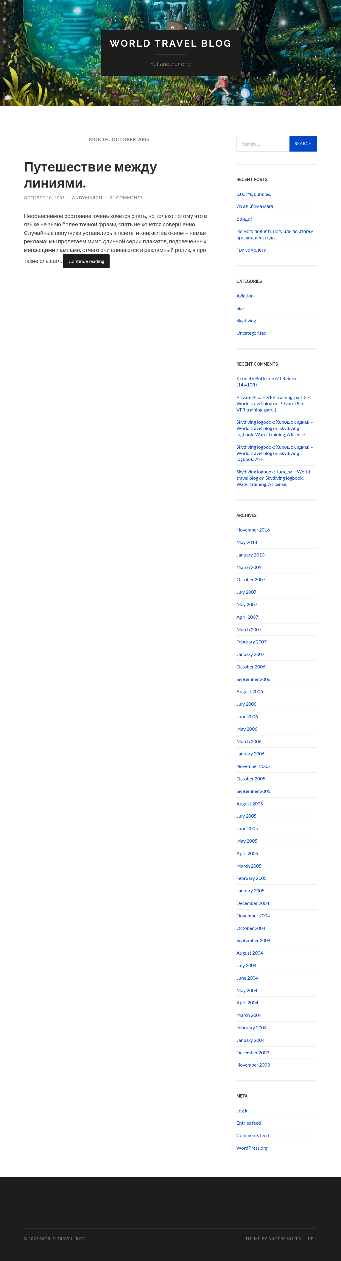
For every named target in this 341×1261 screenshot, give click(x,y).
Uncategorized (251, 333)
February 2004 (251, 1027)
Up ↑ (312, 1238)
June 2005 (247, 828)
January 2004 (250, 1040)
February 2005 (251, 878)
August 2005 (249, 803)
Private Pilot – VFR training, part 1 (272, 406)
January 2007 (250, 654)
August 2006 (249, 691)
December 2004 (252, 903)
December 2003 (252, 1052)
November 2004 (253, 915)
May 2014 (246, 542)
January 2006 (250, 753)
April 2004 (247, 1002)
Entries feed (248, 1123)
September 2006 (253, 679)
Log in (242, 1110)
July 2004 (246, 965)
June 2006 (247, 716)
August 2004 (249, 953)
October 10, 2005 (44, 197)
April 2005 (247, 853)
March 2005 (248, 866)
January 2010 (250, 554)
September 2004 (253, 940)
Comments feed (252, 1135)
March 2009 (248, 567)
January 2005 (250, 890)
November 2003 (253, 1064)
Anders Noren (285, 1238)
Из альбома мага (254, 206)
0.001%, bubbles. (253, 194)
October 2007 (250, 579)
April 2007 (247, 617)
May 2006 (246, 729)
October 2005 (250, 778)
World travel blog (171, 43)
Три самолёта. (251, 249)
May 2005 (246, 841)
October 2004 (250, 928)
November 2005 (253, 766)
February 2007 (251, 641)
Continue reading (86, 261)
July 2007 (246, 592)
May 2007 (246, 604)
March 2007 (248, 629)
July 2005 (246, 816)
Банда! (244, 219)
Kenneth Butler (252, 378)
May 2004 (246, 990)
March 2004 (248, 1015)
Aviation (245, 295)
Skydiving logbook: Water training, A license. (271, 431)
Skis (240, 308)
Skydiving (246, 320)
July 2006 (246, 704)
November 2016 (253, 529)
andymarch (87, 197)
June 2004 (247, 978)
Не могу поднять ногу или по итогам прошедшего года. (275, 234)
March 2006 (248, 741)
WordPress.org (251, 1148)
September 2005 (253, 791)
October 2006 (250, 666)
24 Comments (126, 197)
